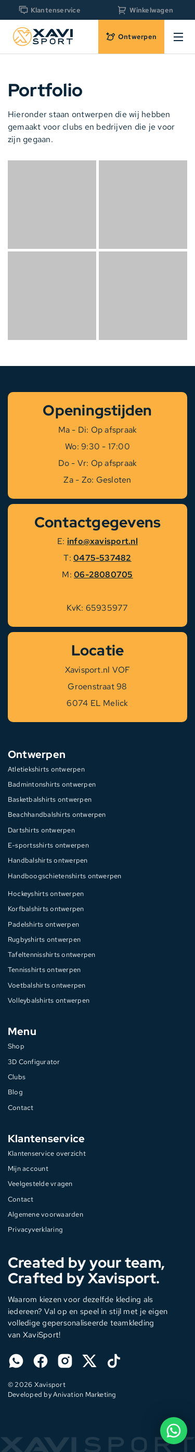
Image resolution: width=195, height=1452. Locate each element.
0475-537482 (102, 557)
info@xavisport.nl (102, 541)
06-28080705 (103, 574)
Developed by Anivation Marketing (62, 1394)
